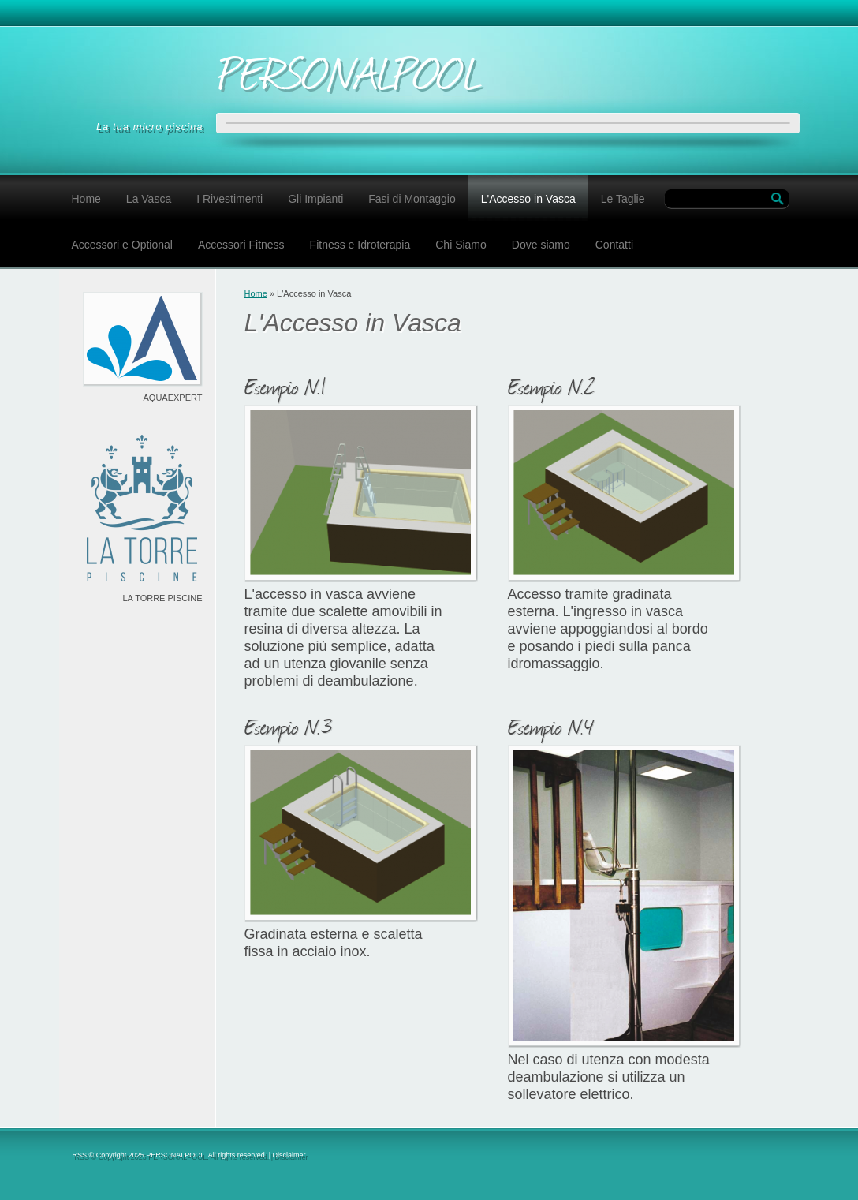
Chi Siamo (461, 244)
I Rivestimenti (229, 199)
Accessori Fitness (241, 244)
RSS (80, 1155)
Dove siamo (541, 244)
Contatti (614, 244)
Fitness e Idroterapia (360, 244)
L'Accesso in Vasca (528, 199)
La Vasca (148, 199)
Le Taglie (623, 199)
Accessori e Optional (122, 244)
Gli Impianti (315, 199)
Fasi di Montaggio (412, 199)
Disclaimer (289, 1155)
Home (86, 199)
